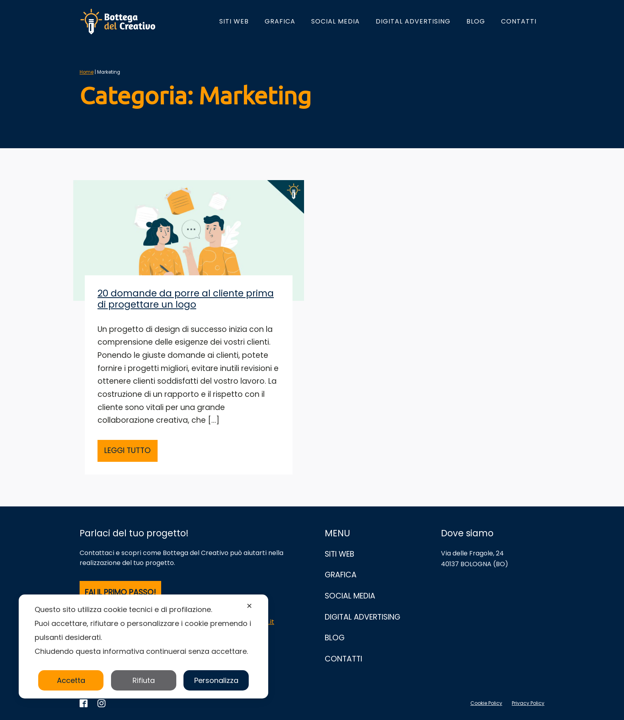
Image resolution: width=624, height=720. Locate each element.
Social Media (335, 21)
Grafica (280, 21)
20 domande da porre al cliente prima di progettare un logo (186, 299)
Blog (475, 21)
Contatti (518, 21)
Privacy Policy (528, 703)
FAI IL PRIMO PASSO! (120, 592)
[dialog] (143, 646)
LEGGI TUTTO (127, 450)
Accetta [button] (71, 680)
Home (87, 72)
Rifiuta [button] (144, 680)
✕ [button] (249, 606)
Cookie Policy (486, 703)
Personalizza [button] (216, 680)
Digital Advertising (413, 21)
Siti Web (234, 21)
